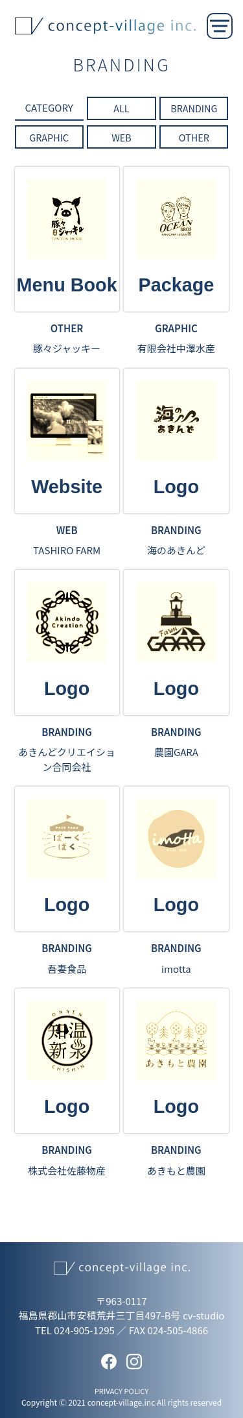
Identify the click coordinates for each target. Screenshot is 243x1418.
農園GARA (176, 752)
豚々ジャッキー (66, 348)
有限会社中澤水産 (176, 348)
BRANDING (193, 108)
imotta (176, 968)
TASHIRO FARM (66, 550)
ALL (121, 108)
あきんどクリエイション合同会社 (66, 759)
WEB (121, 137)
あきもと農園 (176, 1170)
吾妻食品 (66, 968)
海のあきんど (176, 550)
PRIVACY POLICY (122, 1391)
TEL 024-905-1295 (75, 1330)
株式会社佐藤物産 (67, 1170)
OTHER (194, 137)
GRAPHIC (49, 137)
